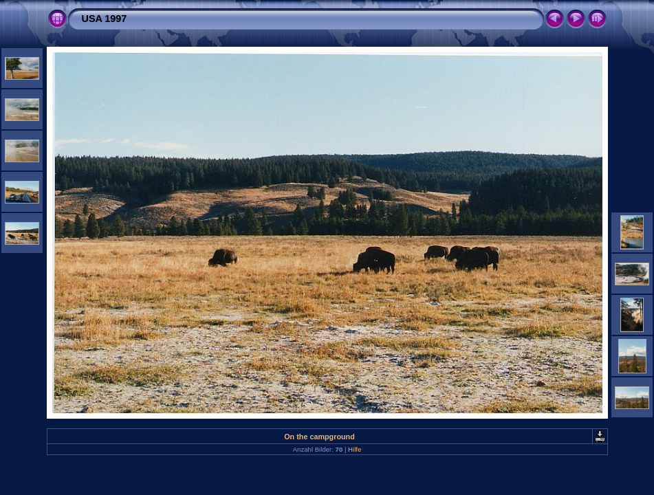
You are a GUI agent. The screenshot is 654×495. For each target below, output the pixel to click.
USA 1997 (104, 18)
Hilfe (354, 449)
